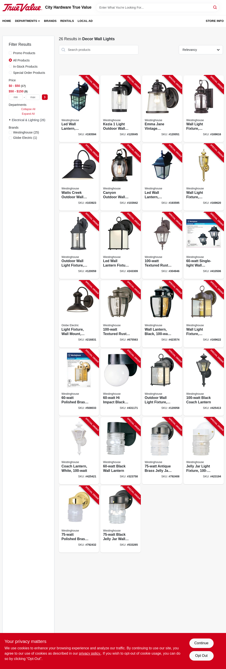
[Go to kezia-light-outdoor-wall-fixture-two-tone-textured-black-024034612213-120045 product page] (120, 108)
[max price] (33, 97)
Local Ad (85, 21)
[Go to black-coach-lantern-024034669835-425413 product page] (204, 382)
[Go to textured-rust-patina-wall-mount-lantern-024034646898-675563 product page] (120, 313)
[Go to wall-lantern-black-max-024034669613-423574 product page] (162, 313)
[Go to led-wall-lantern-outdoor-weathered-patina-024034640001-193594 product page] (79, 108)
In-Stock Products (25, 66)
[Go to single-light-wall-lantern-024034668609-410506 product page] (204, 245)
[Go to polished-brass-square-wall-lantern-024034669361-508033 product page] (79, 382)
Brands (50, 21)
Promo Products (24, 53)
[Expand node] (10, 120)
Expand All (28, 113)
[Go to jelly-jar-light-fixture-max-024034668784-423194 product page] (204, 450)
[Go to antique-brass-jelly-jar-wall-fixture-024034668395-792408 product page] (162, 450)
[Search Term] (157, 7)
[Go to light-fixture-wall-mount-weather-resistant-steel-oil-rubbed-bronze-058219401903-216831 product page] (79, 313)
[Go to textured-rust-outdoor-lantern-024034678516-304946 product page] (162, 245)
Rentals (67, 21)
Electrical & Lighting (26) (28, 120)
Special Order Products (29, 73)
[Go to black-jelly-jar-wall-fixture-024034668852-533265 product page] (120, 519)
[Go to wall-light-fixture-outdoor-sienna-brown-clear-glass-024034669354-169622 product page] (204, 313)
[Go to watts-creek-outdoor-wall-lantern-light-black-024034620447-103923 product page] (79, 177)
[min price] (16, 97)
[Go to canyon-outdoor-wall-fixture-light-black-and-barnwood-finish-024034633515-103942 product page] (120, 177)
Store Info (215, 21)
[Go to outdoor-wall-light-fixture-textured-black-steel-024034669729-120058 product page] (162, 382)
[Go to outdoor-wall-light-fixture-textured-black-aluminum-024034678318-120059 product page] (79, 245)
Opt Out (201, 656)
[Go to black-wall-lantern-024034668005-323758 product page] (120, 450)
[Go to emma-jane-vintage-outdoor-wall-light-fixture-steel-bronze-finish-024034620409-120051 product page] (162, 108)
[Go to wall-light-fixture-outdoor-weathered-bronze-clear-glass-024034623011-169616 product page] (204, 108)
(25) (26, 132)
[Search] (215, 7)
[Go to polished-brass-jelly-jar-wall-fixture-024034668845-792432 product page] (79, 519)
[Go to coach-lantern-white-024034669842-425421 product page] (79, 450)
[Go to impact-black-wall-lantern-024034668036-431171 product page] (120, 382)
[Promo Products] (10, 52)
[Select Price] (45, 97)
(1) (25, 137)
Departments (26, 21)
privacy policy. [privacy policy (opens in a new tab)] (90, 653)
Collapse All (28, 109)
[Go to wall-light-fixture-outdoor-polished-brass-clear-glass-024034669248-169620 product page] (204, 177)
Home (6, 21)
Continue (201, 643)
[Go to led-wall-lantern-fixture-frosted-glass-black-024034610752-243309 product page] (120, 245)
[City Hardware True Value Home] (22, 7)
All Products (21, 60)
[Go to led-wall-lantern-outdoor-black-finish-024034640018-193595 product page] (162, 177)
